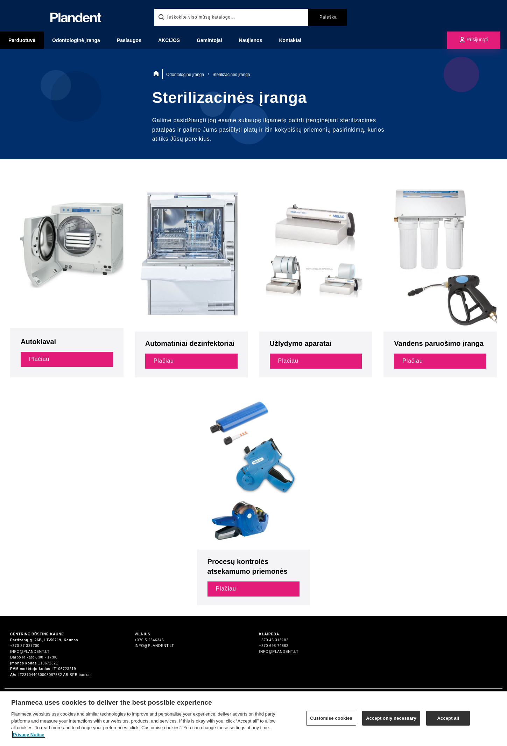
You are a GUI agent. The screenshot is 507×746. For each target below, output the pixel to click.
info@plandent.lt (30, 652)
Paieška (328, 17)
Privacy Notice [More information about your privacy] (28, 737)
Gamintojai (209, 40)
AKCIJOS (169, 40)
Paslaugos (129, 40)
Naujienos (250, 40)
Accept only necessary (391, 721)
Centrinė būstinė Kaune (37, 634)
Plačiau (39, 359)
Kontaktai (290, 40)
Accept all (448, 721)
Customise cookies (331, 721)
